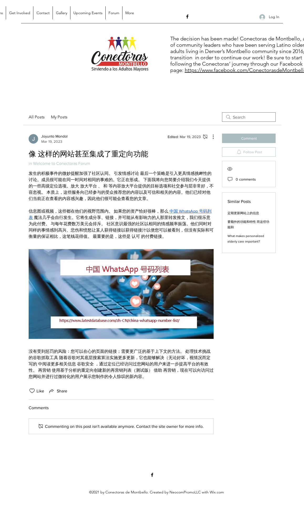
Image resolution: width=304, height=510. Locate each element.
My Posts (59, 116)
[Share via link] (57, 391)
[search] (249, 117)
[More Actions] (210, 137)
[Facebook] (187, 16)
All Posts (37, 116)
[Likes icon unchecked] (32, 391)
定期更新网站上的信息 (243, 213)
